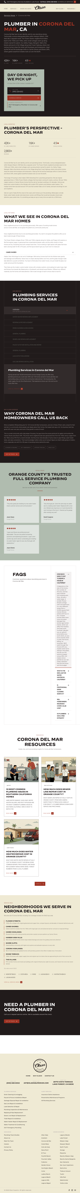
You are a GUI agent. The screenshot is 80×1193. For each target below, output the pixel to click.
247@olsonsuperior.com (36, 1083)
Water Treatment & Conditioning (14, 1124)
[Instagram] (72, 1190)
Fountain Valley (46, 1159)
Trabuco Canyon (65, 1171)
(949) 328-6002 (13, 1083)
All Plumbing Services (48, 1100)
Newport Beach (65, 1144)
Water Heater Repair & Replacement (15, 1121)
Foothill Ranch (46, 1156)
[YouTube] (75, 1190)
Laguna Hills (45, 1180)
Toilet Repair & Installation (12, 1118)
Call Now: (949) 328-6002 (48, 2)
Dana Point (45, 1150)
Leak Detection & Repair (11, 1106)
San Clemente (64, 1162)
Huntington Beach (47, 1168)
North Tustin (64, 1147)
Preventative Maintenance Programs (53, 1097)
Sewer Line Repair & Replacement (15, 1115)
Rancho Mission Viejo (67, 1156)
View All (40, 884)
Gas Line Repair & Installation (13, 1103)
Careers (6, 1144)
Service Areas (9, 15)
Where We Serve (26, 8)
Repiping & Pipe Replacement (13, 1112)
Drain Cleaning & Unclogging (13, 1094)
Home (6, 8)
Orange (62, 1150)
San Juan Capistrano (66, 1165)
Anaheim (44, 1138)
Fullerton (44, 1162)
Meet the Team (9, 1141)
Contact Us (49, 1076)
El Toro (43, 1153)
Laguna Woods (65, 1135)
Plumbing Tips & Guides (11, 1135)
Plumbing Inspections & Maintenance (16, 1109)
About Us (7, 1138)
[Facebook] (69, 1190)
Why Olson (60, 8)
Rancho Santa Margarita (67, 1159)
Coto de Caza (45, 1147)
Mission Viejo (64, 1141)
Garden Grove (45, 1165)
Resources (71, 8)
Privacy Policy (8, 1150)
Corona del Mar (46, 1141)
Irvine (43, 1171)
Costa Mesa (45, 1144)
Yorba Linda (64, 1183)
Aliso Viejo (44, 1135)
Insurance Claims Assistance (50, 1094)
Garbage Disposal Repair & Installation (16, 1100)
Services (14, 8)
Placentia (63, 1153)
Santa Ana (63, 1168)
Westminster (64, 1180)
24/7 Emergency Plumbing (12, 1127)
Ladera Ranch (45, 1174)
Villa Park (63, 1177)
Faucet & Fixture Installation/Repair (15, 1097)
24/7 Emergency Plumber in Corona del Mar (25, 106)
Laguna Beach (45, 1177)
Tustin (62, 1174)
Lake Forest (64, 1138)
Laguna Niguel (46, 1183)
